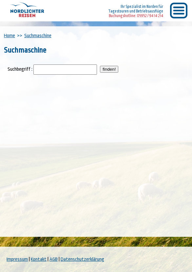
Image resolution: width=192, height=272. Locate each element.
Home (9, 35)
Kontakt (39, 259)
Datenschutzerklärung (82, 259)
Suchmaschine (37, 35)
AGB (53, 259)
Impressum (17, 259)
